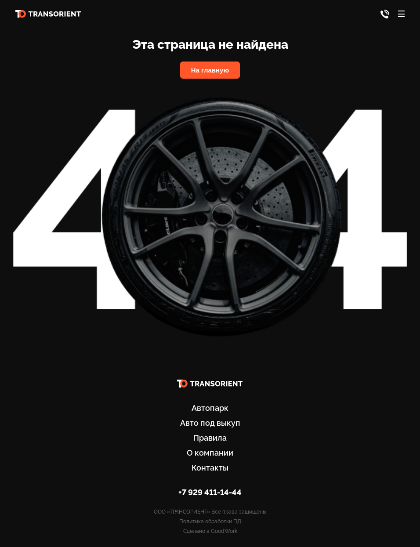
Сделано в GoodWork (210, 531)
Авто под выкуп (210, 422)
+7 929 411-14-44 (210, 492)
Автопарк (210, 408)
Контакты (210, 467)
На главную (210, 70)
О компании (210, 452)
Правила (210, 437)
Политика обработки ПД (210, 521)
